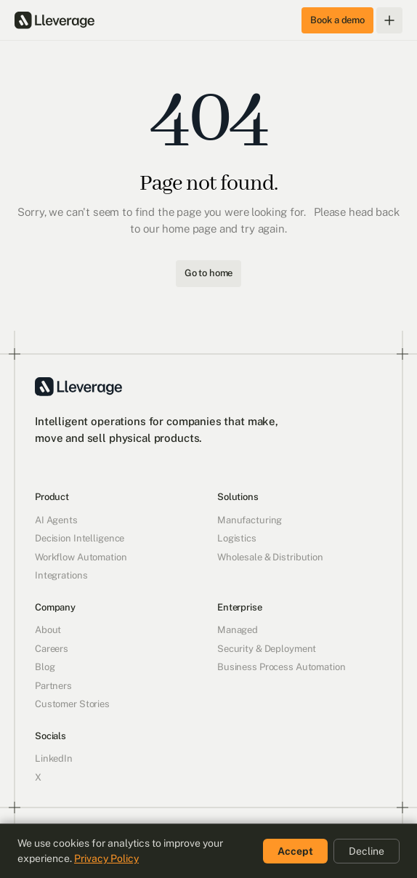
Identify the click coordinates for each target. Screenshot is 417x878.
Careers (51, 648)
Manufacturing (249, 520)
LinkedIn (54, 758)
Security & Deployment (266, 648)
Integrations (61, 575)
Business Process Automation (281, 666)
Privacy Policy (106, 858)
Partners (53, 685)
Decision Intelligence (79, 538)
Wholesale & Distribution (270, 557)
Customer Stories (72, 703)
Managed (237, 629)
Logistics (236, 538)
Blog (44, 666)
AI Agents (56, 520)
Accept (295, 851)
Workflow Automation (81, 557)
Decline (366, 851)
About (48, 629)
